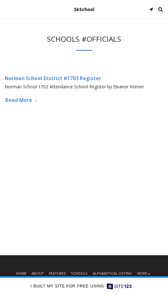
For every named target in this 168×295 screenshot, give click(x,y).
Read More (21, 100)
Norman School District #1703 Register (53, 78)
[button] (7, 9)
